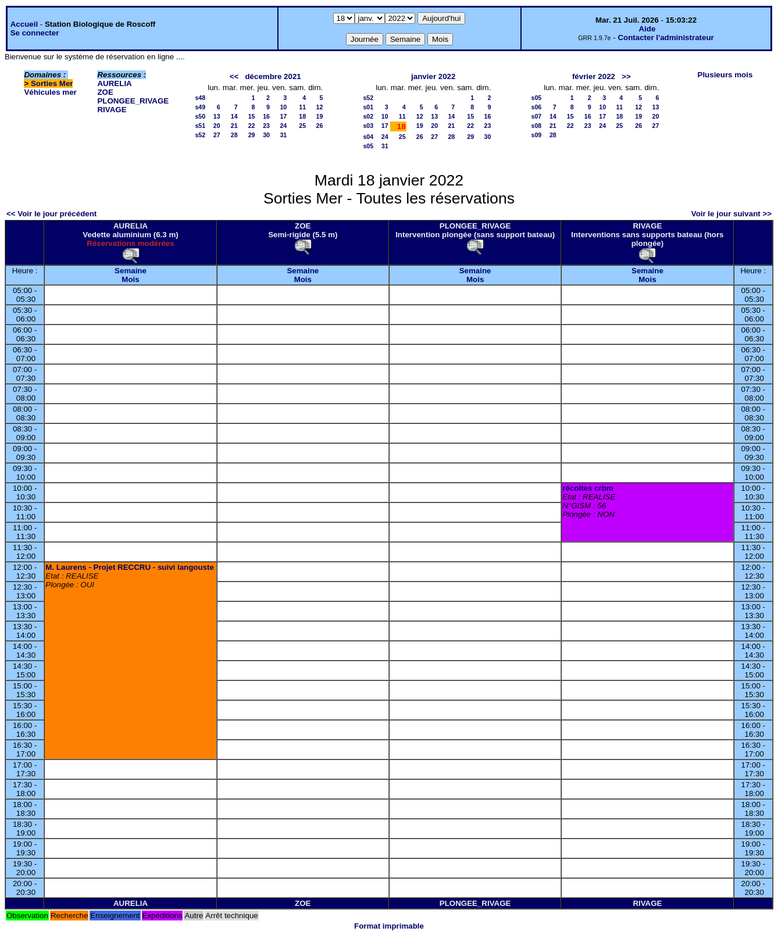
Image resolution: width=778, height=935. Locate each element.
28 (234, 134)
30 (266, 134)
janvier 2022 (433, 76)
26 (319, 125)
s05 (368, 145)
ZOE (105, 92)
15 (251, 116)
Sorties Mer (52, 83)
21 (234, 125)
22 (251, 125)
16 (266, 116)
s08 (536, 125)
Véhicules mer (50, 92)
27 (216, 134)
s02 (368, 116)
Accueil (24, 24)
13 (216, 116)
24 (283, 125)
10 (283, 107)
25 (302, 125)
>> (626, 76)
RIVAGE (111, 109)
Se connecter (34, 32)
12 (319, 107)
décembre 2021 (273, 76)
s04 (368, 136)
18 (302, 116)
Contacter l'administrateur (665, 37)
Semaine (131, 270)
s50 (200, 116)
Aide (646, 28)
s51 (200, 125)
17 (283, 116)
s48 (200, 97)
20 (216, 125)
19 (319, 116)
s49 (200, 107)
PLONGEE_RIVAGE (133, 101)
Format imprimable (389, 926)
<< (234, 76)
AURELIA (114, 83)
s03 (368, 125)
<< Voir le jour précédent (51, 213)
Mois (130, 279)
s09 (536, 134)
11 (302, 107)
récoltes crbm (587, 488)
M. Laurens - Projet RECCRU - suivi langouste (129, 567)
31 (283, 134)
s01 (368, 107)
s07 (536, 116)
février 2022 (593, 76)
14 (234, 116)
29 (251, 134)
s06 (536, 107)
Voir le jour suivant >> (731, 213)
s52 (200, 134)
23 (266, 125)
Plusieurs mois (725, 74)
